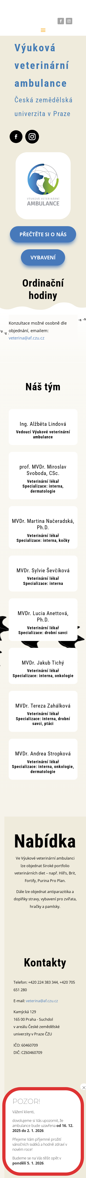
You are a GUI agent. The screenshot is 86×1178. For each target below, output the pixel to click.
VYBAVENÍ (43, 257)
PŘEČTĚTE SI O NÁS (43, 234)
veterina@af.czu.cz (26, 338)
